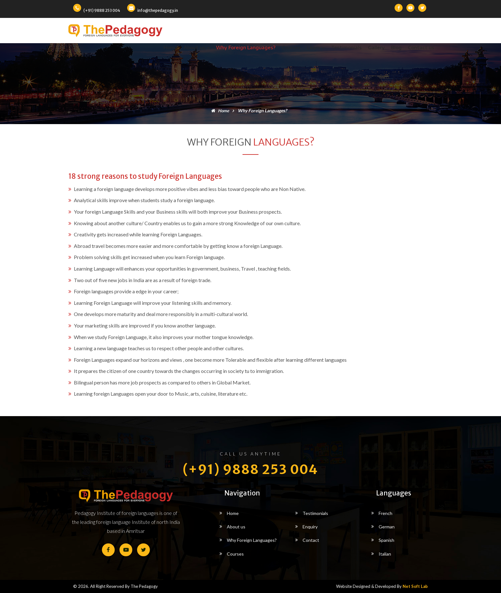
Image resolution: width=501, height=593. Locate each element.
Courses (291, 47)
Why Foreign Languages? (245, 47)
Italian (385, 554)
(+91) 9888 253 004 (101, 10)
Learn (316, 47)
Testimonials (346, 47)
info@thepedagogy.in (157, 10)
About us (197, 47)
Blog (396, 47)
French (385, 513)
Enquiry (310, 526)
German (387, 526)
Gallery (376, 47)
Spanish (386, 540)
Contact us (421, 47)
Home (170, 47)
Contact (311, 540)
